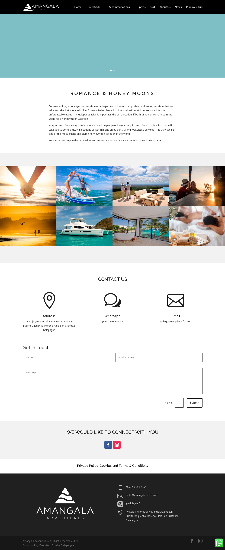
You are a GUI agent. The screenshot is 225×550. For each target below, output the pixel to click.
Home (78, 7)
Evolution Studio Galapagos (56, 545)
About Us (165, 7)
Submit (194, 403)
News (178, 7)
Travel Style (93, 7)
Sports (142, 7)
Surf (152, 7)
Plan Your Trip (194, 7)
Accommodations (119, 7)
